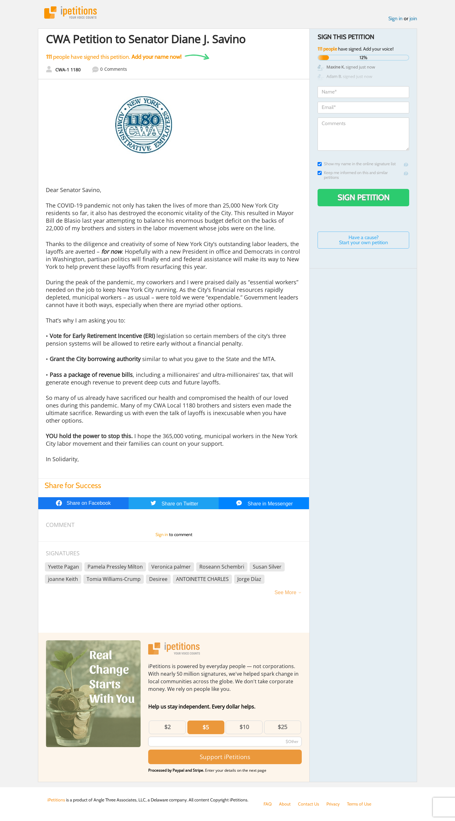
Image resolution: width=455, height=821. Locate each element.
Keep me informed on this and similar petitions (353, 175)
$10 (244, 727)
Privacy (333, 804)
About (285, 804)
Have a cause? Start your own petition (363, 239)
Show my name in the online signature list (357, 163)
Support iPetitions (225, 756)
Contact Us (308, 804)
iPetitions (70, 12)
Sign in (395, 18)
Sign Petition (363, 197)
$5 (206, 727)
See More (285, 592)
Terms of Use (359, 804)
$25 (282, 727)
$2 (167, 727)
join (413, 18)
